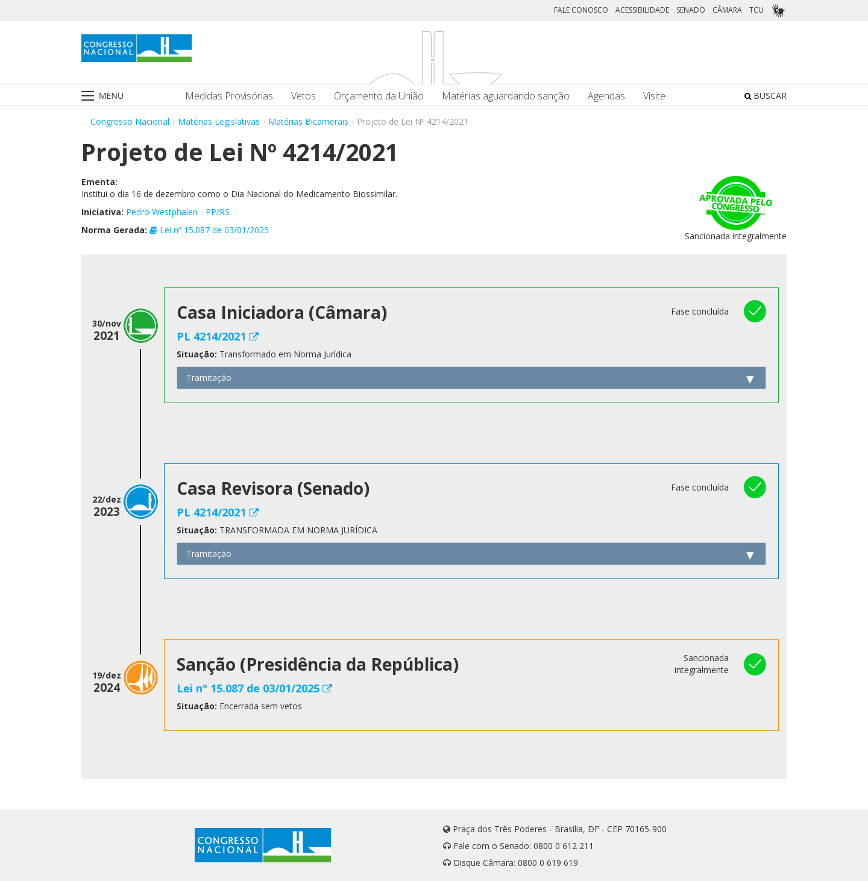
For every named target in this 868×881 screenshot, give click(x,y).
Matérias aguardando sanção (506, 96)
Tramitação (208, 377)
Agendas (606, 96)
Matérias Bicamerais (308, 121)
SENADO (690, 10)
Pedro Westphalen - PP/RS (178, 212)
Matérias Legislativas (219, 121)
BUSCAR (765, 95)
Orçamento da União (379, 96)
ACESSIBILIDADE (642, 10)
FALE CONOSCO (581, 10)
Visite (654, 96)
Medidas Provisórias (229, 96)
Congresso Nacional (129, 121)
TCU (756, 10)
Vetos (303, 96)
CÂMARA (727, 10)
